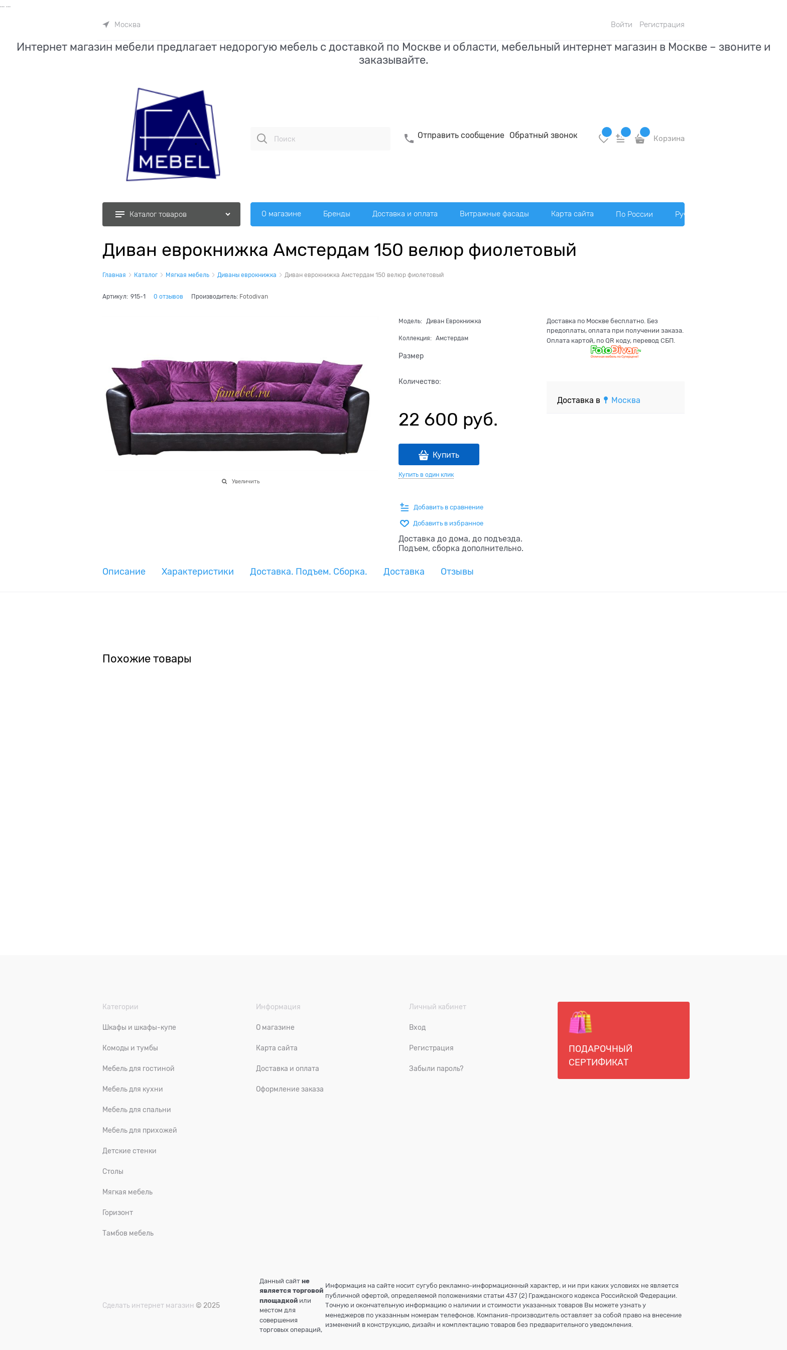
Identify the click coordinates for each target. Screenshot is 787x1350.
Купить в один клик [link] (426, 474)
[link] (121, 25)
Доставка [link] (404, 572)
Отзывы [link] (457, 572)
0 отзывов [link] (168, 296)
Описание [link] (124, 572)
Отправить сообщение (461, 135)
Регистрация (662, 25)
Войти (621, 25)
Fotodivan (253, 296)
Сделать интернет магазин (148, 1305)
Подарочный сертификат (600, 1038)
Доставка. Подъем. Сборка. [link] (308, 572)
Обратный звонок (543, 135)
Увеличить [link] (245, 481)
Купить (446, 455)
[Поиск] (262, 138)
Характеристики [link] (198, 572)
